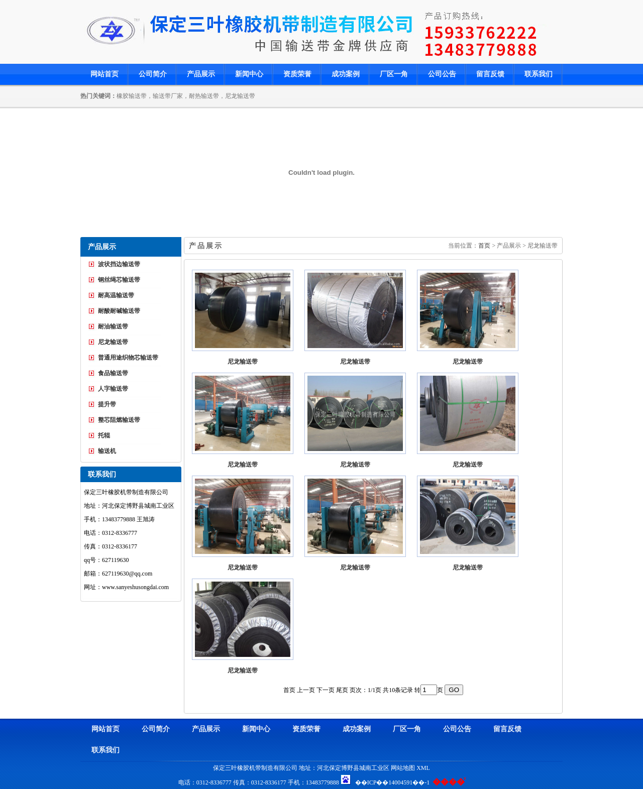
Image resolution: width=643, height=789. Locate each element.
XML (423, 767)
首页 (484, 245)
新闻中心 (249, 74)
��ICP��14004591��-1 (392, 782)
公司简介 (153, 74)
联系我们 (538, 74)
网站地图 (403, 767)
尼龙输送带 (243, 361)
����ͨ (449, 781)
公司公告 (442, 74)
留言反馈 (490, 74)
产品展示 (201, 74)
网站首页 (104, 74)
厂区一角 (394, 74)
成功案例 (346, 74)
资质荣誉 (297, 74)
